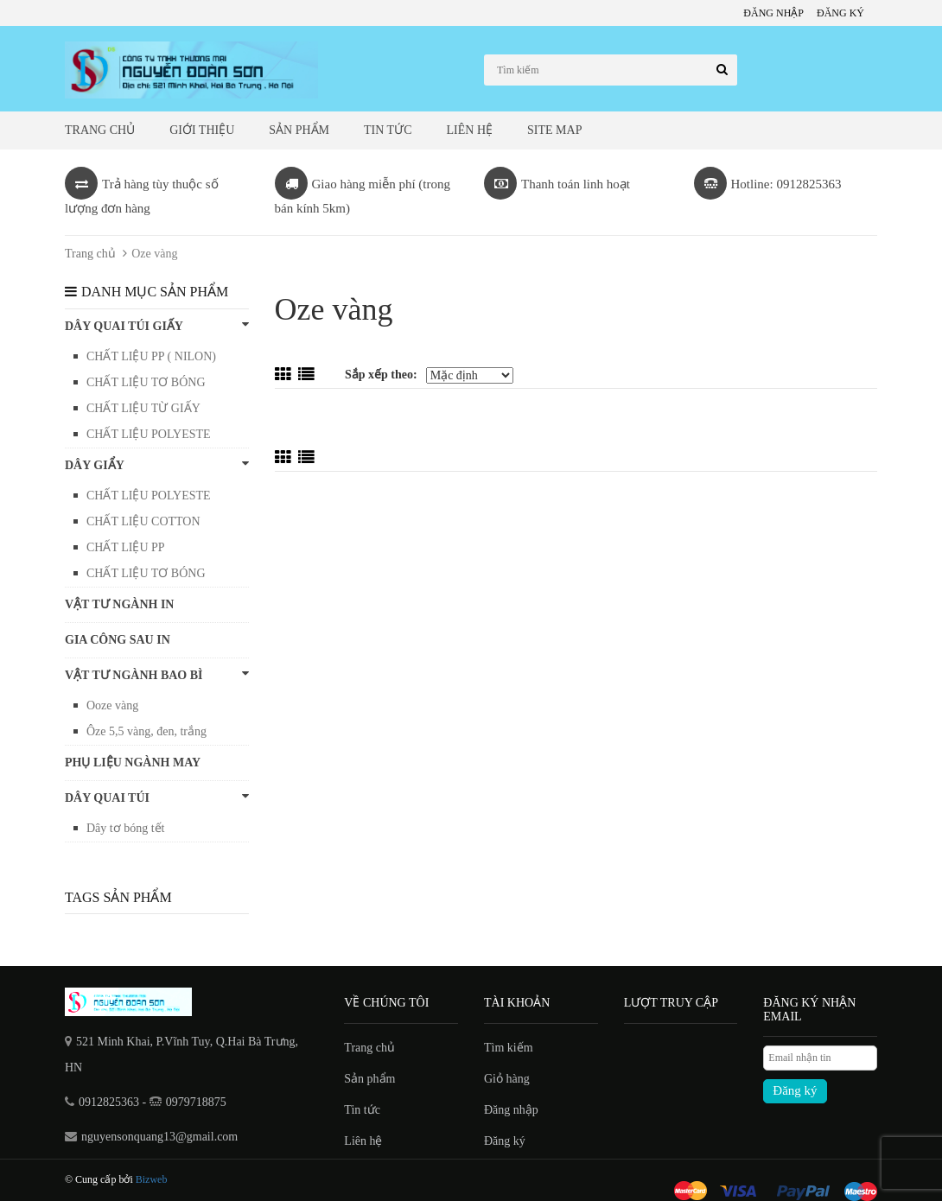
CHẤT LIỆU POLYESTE (148, 434)
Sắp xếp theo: (381, 374)
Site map (554, 130)
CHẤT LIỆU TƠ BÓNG (146, 382)
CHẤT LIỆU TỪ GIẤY (143, 408)
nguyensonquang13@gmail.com (159, 1136)
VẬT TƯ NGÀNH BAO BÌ (157, 674)
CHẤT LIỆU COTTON (143, 521)
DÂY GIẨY (157, 464)
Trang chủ (100, 130)
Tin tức (387, 130)
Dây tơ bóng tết (125, 828)
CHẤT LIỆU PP (125, 547)
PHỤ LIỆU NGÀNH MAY (132, 762)
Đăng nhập (773, 13)
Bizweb (152, 1179)
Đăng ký (840, 13)
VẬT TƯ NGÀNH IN (119, 604)
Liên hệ (470, 130)
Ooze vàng (112, 705)
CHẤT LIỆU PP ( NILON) (151, 356)
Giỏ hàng (507, 1078)
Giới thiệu (201, 130)
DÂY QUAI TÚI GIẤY (157, 325)
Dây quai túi (157, 797)
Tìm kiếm (508, 1047)
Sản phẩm (299, 130)
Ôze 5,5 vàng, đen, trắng (146, 731)
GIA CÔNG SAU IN (117, 639)
